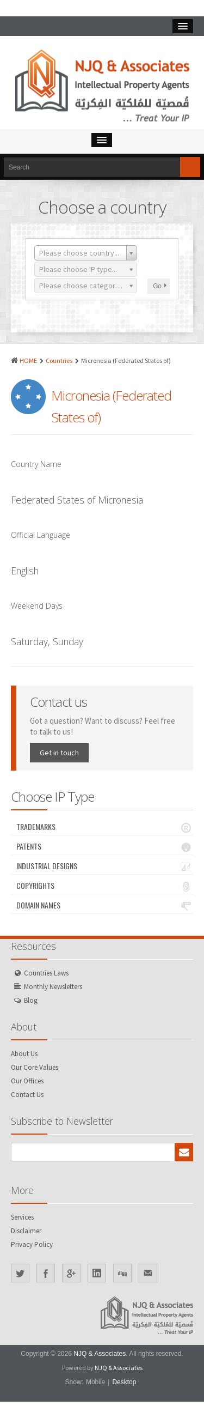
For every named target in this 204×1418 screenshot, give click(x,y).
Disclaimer (26, 1230)
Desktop (124, 1382)
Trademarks (104, 827)
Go (159, 286)
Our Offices (27, 1081)
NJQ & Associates (99, 1354)
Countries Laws (46, 973)
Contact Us (27, 1094)
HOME (28, 360)
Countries (59, 360)
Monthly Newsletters (53, 986)
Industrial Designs (104, 866)
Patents (104, 846)
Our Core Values (34, 1067)
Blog (31, 1000)
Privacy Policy (32, 1244)
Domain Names (104, 905)
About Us (24, 1053)
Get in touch (59, 753)
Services (22, 1217)
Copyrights (104, 886)
